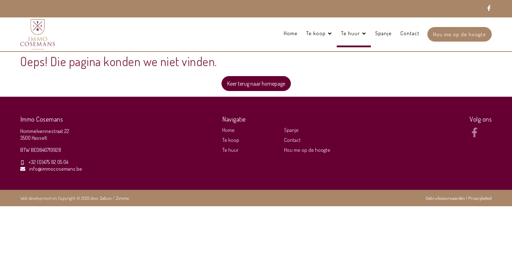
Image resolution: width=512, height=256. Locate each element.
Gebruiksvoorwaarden (446, 198)
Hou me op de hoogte (459, 34)
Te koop (230, 140)
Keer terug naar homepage (256, 83)
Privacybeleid (480, 198)
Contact (410, 33)
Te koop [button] (319, 33)
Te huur (230, 149)
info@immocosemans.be (55, 168)
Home (291, 33)
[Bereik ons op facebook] (474, 135)
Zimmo (122, 198)
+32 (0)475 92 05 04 (48, 162)
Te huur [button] (354, 33)
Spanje (383, 33)
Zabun (106, 198)
